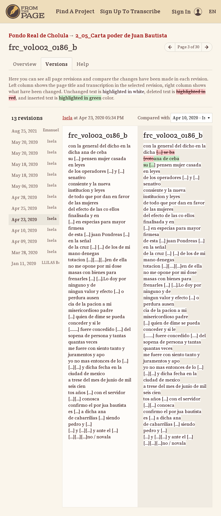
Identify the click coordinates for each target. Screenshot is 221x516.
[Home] (25, 11)
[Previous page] (169, 47)
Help (83, 64)
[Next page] (206, 47)
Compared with (154, 118)
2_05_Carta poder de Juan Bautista (121, 35)
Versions (56, 64)
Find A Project (75, 11)
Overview (24, 64)
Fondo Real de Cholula (38, 35)
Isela (67, 118)
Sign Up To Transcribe (130, 11)
